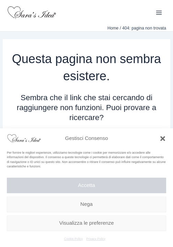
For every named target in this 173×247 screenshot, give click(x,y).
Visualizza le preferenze (86, 223)
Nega (86, 204)
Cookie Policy (73, 238)
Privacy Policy (95, 238)
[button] (162, 138)
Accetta (86, 185)
